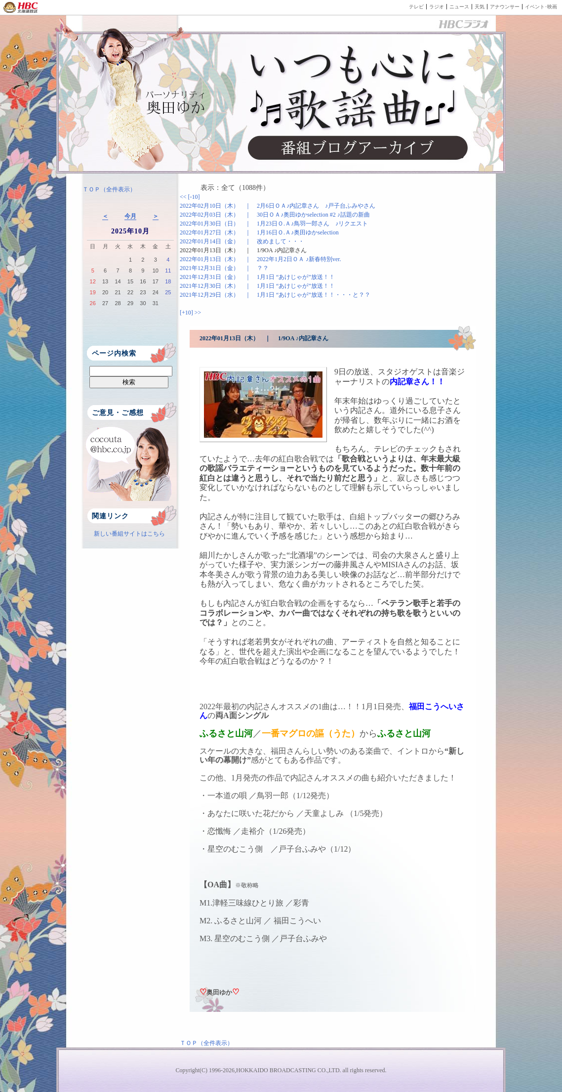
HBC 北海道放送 (21, 7)
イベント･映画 (541, 6)
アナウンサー (505, 6)
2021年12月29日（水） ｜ (275, 294)
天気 (479, 6)
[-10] (194, 196)
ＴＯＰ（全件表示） (109, 189)
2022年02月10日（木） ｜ (277, 205)
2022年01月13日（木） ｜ (243, 250)
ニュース (459, 6)
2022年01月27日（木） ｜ (259, 232)
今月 (130, 216)
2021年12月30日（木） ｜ (257, 285)
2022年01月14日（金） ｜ (242, 241)
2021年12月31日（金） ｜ (224, 268)
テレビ (416, 6)
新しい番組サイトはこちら (129, 533)
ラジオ (436, 6)
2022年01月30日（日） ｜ (274, 223)
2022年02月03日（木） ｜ (275, 214)
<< (184, 196)
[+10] (187, 312)
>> (198, 312)
